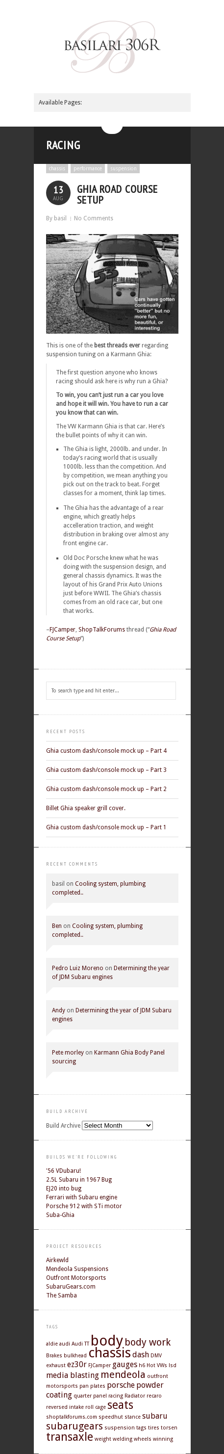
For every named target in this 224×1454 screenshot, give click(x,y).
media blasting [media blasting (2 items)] (72, 1375)
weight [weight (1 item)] (103, 1439)
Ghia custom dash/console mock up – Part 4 (106, 750)
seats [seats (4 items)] (120, 1405)
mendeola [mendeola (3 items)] (123, 1374)
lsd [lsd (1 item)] (172, 1365)
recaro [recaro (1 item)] (154, 1396)
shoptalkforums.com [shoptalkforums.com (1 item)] (71, 1417)
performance (88, 168)
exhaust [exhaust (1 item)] (56, 1365)
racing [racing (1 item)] (115, 1396)
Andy (58, 1010)
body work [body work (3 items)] (147, 1342)
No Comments (93, 218)
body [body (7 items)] (107, 1340)
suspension (123, 168)
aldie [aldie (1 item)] (52, 1344)
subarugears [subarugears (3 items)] (74, 1426)
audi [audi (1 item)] (64, 1344)
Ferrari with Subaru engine (81, 1197)
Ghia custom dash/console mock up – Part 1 (106, 827)
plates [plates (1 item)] (97, 1386)
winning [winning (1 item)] (163, 1439)
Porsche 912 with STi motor (84, 1206)
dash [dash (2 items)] (140, 1354)
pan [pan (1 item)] (84, 1386)
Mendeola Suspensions (77, 1269)
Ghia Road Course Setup (117, 194)
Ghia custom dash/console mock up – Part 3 (106, 770)
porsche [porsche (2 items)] (121, 1385)
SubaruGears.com (71, 1286)
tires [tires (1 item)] (153, 1428)
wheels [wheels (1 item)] (142, 1439)
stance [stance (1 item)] (132, 1417)
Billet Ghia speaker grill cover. (85, 808)
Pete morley (68, 1052)
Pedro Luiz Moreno (77, 968)
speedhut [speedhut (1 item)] (111, 1417)
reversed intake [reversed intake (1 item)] (65, 1407)
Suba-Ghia (60, 1215)
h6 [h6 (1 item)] (142, 1365)
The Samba (61, 1295)
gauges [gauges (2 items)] (124, 1364)
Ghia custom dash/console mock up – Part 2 (106, 789)
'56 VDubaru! (63, 1170)
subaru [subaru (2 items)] (155, 1416)
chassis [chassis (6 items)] (109, 1353)
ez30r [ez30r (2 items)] (77, 1364)
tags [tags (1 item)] (141, 1428)
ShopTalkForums (101, 629)
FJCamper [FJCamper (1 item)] (99, 1365)
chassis (57, 168)
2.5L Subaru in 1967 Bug (79, 1179)
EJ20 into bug (63, 1188)
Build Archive (63, 1125)
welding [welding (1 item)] (122, 1439)
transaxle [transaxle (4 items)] (69, 1437)
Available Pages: (60, 102)
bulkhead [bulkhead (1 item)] (75, 1355)
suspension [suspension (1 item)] (119, 1428)
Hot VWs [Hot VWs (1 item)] (157, 1365)
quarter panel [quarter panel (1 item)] (90, 1396)
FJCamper (62, 629)
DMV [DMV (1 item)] (156, 1355)
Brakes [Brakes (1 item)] (54, 1355)
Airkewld (57, 1260)
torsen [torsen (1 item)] (169, 1428)
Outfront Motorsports (76, 1277)
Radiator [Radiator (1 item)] (134, 1396)
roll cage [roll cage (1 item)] (95, 1407)
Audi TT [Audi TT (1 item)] (80, 1344)
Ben (57, 926)
